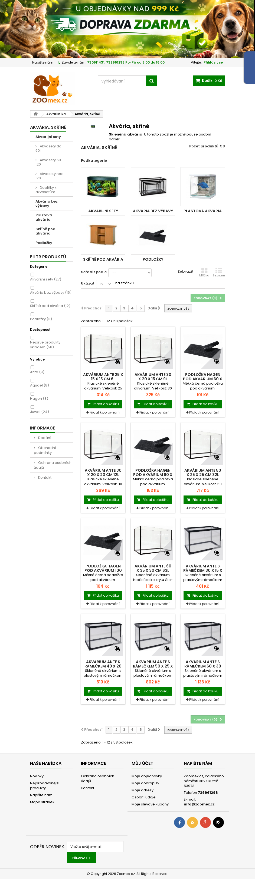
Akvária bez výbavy (46, 203)
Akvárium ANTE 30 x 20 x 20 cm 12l (103, 472)
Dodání (44, 437)
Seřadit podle (94, 272)
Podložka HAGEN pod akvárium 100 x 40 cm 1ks (103, 570)
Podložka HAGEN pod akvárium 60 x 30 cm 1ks (202, 378)
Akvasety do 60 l (48, 148)
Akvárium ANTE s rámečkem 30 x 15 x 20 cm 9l (202, 570)
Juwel (39, 411)
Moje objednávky (147, 776)
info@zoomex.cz (199, 804)
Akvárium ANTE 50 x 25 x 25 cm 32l (202, 472)
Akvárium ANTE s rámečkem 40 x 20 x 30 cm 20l (103, 666)
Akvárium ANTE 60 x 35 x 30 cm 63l (153, 568)
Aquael (39, 385)
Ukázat (87, 283)
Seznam (218, 272)
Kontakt (44, 477)
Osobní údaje (144, 797)
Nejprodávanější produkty (44, 786)
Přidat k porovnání (105, 412)
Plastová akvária (43, 217)
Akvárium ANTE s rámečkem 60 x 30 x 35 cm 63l (202, 666)
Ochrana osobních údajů (52, 465)
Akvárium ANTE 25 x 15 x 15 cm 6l (103, 376)
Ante (37, 372)
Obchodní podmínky (45, 450)
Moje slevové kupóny (150, 804)
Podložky (43, 242)
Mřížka (204, 272)
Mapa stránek (42, 802)
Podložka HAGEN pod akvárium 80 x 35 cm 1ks (152, 474)
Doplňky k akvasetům (46, 189)
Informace (42, 428)
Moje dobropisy (145, 783)
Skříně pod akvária (45, 231)
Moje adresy (142, 790)
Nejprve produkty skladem (45, 345)
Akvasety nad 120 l (49, 176)
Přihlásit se (213, 62)
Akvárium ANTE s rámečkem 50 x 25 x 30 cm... (153, 666)
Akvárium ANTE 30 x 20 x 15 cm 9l (153, 376)
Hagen (39, 398)
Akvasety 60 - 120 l (49, 162)
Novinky (37, 776)
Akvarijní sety (48, 136)
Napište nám (42, 62)
